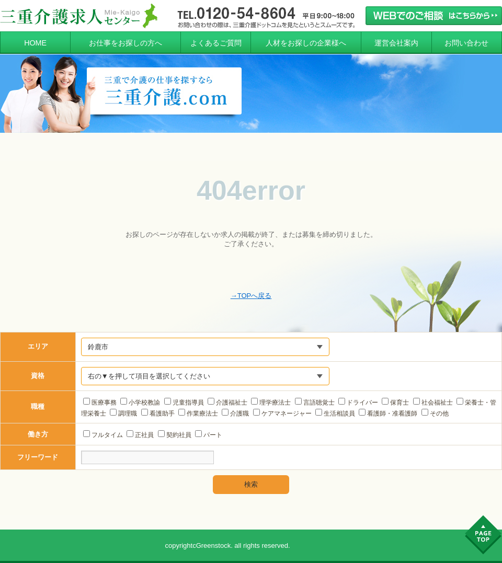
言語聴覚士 (315, 402)
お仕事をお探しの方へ (125, 43)
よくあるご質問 (216, 43)
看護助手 (158, 413)
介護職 (235, 413)
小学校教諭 (140, 402)
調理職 (123, 413)
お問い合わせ (466, 43)
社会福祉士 (433, 402)
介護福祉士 (227, 402)
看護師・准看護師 (388, 413)
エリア (38, 346)
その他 (435, 413)
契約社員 (174, 435)
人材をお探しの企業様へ (306, 43)
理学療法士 (271, 402)
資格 (37, 376)
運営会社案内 (396, 43)
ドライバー (358, 402)
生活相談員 (335, 413)
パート (208, 435)
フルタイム (103, 435)
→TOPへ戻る (251, 296)
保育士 (395, 402)
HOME (35, 43)
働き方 (38, 434)
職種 (37, 406)
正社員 (140, 435)
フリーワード (37, 457)
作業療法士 (198, 413)
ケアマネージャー (282, 413)
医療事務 (100, 402)
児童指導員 (184, 402)
